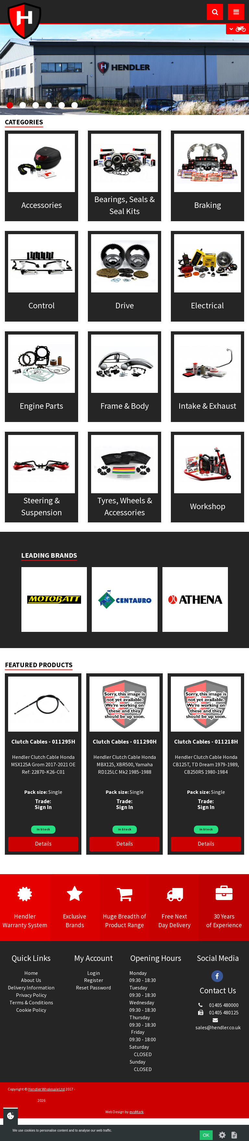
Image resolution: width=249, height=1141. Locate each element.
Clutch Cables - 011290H (125, 741)
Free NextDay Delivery (174, 907)
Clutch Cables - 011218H (206, 741)
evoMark (136, 1111)
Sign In (43, 807)
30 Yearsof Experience (224, 907)
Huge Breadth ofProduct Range (124, 907)
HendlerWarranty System (25, 907)
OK (206, 1135)
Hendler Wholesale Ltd (46, 1089)
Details (43, 843)
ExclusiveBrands (75, 907)
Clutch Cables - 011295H (43, 741)
